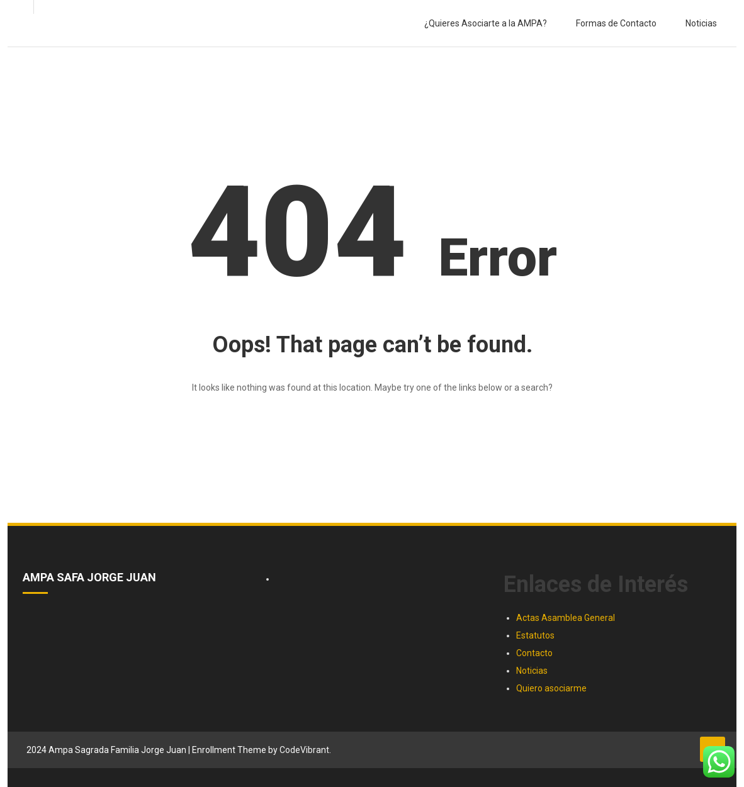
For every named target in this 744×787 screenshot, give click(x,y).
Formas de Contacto (616, 23)
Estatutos (535, 635)
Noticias (701, 23)
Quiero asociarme (551, 688)
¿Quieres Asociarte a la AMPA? (485, 23)
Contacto (534, 653)
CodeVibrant (304, 750)
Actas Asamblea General (565, 618)
